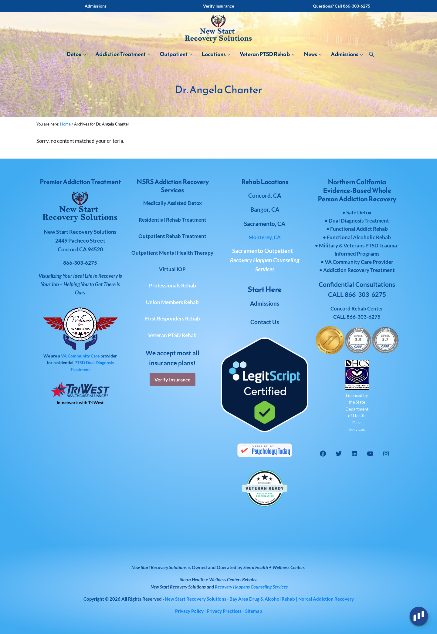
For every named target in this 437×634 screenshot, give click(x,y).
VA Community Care (80, 355)
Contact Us (264, 321)
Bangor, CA (264, 209)
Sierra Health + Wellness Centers (274, 567)
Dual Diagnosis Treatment (359, 220)
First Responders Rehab (172, 318)
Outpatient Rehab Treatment (172, 236)
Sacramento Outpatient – (264, 260)
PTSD (79, 362)
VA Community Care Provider (359, 262)
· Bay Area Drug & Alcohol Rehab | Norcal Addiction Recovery (259, 599)
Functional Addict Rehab (359, 229)
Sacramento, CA (264, 223)
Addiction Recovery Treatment (359, 270)
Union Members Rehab (172, 302)
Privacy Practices (224, 611)
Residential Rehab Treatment (172, 219)
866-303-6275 (364, 317)
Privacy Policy (189, 611)
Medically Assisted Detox (172, 203)
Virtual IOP (172, 269)
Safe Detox (358, 212)
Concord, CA (264, 195)
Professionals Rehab (172, 285)
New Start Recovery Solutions (178, 586)
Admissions (264, 303)
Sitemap (253, 611)
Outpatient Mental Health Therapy (172, 253)
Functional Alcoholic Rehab (359, 237)
